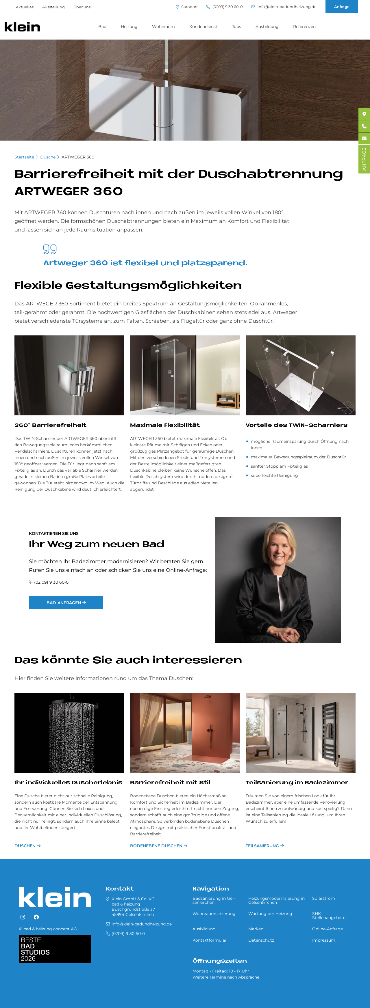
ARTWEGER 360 (78, 157)
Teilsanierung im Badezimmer (297, 783)
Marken (255, 929)
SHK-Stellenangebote (328, 915)
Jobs (236, 26)
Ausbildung (267, 26)
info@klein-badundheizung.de (284, 7)
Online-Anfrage (327, 929)
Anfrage (341, 6)
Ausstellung (53, 7)
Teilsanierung (262, 845)
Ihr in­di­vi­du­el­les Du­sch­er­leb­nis (68, 783)
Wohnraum (163, 26)
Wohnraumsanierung (214, 913)
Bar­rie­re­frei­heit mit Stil (170, 783)
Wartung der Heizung (270, 913)
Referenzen (304, 26)
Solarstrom (323, 898)
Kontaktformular (210, 940)
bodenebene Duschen (156, 845)
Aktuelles (25, 7)
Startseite (24, 157)
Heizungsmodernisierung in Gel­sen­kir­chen (276, 900)
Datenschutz (261, 940)
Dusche (48, 157)
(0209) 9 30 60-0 (224, 7)
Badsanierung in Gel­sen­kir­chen (214, 900)
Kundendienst (203, 26)
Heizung (129, 26)
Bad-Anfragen (64, 602)
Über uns (81, 7)
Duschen (25, 845)
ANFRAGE (364, 159)
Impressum (323, 940)
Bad (102, 26)
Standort (187, 7)
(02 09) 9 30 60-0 (51, 582)
